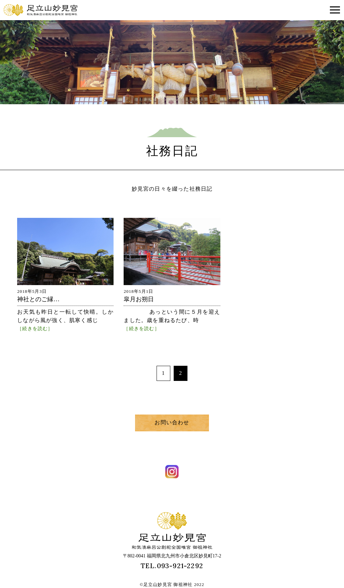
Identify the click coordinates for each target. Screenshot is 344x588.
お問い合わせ (172, 422)
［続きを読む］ (35, 328)
